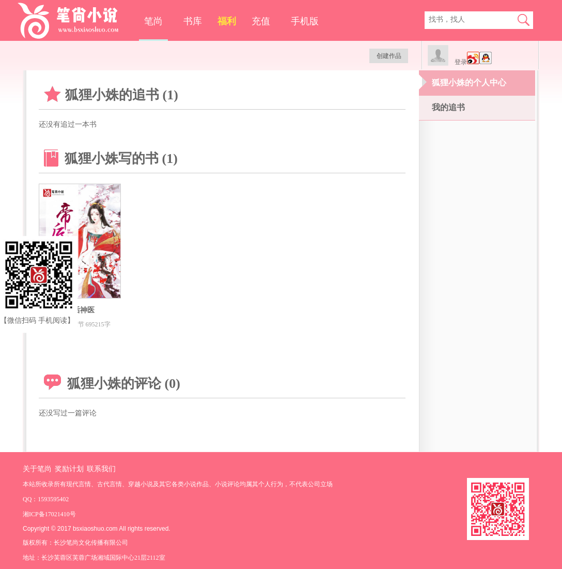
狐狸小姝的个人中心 (469, 82)
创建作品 (389, 55)
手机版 (305, 21)
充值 (261, 21)
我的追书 (448, 107)
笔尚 (153, 21)
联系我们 (101, 469)
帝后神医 (80, 310)
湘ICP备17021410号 (49, 514)
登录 (461, 62)
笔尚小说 (75, 21)
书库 (192, 21)
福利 (226, 21)
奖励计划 (69, 469)
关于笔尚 (37, 469)
